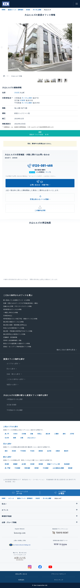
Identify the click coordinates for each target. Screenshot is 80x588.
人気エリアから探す (10, 426)
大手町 (72, 434)
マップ (48, 172)
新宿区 (41, 451)
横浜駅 (70, 468)
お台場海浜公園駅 (58, 468)
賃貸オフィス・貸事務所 (15, 10)
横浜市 (66, 451)
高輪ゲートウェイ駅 (53, 464)
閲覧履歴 (59, 4)
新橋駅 (15, 464)
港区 (6, 451)
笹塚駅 (22, 100)
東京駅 (7, 464)
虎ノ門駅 (7, 468)
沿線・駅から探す (13, 374)
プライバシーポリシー (58, 574)
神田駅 (36, 468)
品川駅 (24, 464)
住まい (4, 504)
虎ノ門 (7, 434)
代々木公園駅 (27, 103)
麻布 (64, 434)
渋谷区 (28, 10)
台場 (21, 438)
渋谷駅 (32, 464)
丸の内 (7, 438)
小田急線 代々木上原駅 (15, 399)
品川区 (49, 451)
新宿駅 (41, 464)
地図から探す (12, 384)
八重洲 (56, 434)
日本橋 (24, 434)
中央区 (32, 451)
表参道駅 (67, 464)
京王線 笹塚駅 (11, 405)
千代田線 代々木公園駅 (15, 410)
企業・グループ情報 (9, 522)
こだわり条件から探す (15, 379)
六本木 (15, 434)
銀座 (14, 438)
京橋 (31, 434)
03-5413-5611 (40, 170)
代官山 (39, 434)
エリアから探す (13, 363)
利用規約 (21, 579)
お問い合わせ (69, 4)
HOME (3, 10)
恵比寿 (48, 434)
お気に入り (64, 4)
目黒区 (58, 451)
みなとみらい (31, 438)
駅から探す (7, 457)
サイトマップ (58, 579)
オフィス (11, 498)
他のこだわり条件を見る (66, 350)
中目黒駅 (17, 468)
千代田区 (23, 451)
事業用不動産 (7, 516)
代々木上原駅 (37, 10)
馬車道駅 (27, 468)
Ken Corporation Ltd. (5, 4)
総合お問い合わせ (21, 574)
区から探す (11, 369)
